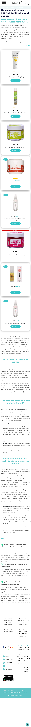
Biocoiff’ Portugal (22, 638)
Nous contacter (9, 659)
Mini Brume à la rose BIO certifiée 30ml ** (15, 323)
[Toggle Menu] (4, 2)
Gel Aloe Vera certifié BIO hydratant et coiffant (15, 113)
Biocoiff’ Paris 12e (8, 626)
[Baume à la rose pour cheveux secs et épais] (15, 239)
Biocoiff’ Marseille (22, 626)
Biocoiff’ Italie (22, 636)
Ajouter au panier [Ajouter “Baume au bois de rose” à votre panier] (17, 186)
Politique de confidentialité (17, 692)
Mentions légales (17, 690)
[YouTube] (10, 647)
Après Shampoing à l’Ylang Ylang (15, 77)
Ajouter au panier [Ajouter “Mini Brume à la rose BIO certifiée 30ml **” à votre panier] (17, 326)
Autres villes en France (22, 633)
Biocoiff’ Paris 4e (8, 620)
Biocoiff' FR (10, 695)
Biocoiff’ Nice (22, 628)
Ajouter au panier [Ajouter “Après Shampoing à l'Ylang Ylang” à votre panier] (17, 80)
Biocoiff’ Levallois (8, 631)
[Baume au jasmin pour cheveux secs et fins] (15, 132)
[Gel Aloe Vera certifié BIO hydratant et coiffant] (15, 96)
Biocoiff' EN (15, 695)
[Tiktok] (5, 647)
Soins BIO (19, 654)
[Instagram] (13, 647)
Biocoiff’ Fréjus (22, 624)
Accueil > (3, 7)
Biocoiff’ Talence (23, 631)
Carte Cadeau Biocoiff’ (20, 662)
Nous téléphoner (10, 666)
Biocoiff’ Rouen (23, 629)
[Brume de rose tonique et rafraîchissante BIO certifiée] (15, 202)
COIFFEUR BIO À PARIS (8, 616)
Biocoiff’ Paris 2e (8, 618)
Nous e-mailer (9, 662)
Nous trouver (8, 656)
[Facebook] (3, 647)
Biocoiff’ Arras (22, 618)
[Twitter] (8, 647)
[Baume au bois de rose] (15, 166)
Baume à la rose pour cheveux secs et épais (15, 255)
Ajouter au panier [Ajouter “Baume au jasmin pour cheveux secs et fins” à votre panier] (17, 150)
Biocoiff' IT (21, 695)
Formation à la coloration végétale (26, 649)
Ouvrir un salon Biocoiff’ (26, 654)
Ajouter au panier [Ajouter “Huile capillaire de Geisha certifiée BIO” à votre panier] (17, 292)
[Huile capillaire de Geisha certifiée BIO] (15, 274)
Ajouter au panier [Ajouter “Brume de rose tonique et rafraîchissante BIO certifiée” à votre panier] (17, 223)
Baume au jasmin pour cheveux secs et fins (15, 147)
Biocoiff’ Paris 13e (8, 628)
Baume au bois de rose (15, 183)
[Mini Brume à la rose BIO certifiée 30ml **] (15, 308)
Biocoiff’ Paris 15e (8, 629)
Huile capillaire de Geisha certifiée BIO (15, 289)
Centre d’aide (9, 669)
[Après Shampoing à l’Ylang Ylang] (15, 60)
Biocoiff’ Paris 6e (8, 622)
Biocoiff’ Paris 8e (8, 624)
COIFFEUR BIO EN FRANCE (23, 616)
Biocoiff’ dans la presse (26, 669)
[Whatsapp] (8, 649)
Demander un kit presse (26, 663)
